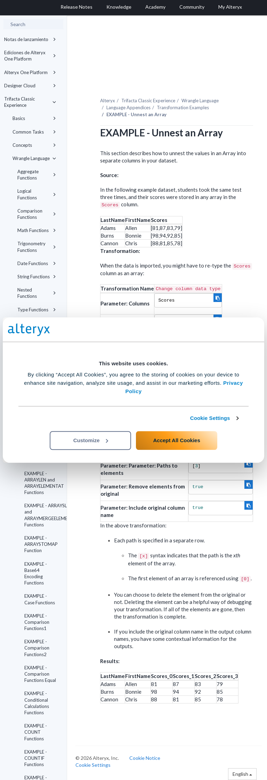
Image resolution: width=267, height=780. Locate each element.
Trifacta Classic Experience (30, 102)
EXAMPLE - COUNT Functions (35, 732)
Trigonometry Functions (36, 247)
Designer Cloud (30, 85)
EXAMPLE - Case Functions (39, 599)
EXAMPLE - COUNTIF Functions (35, 758)
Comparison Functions (36, 214)
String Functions (36, 276)
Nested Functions (36, 293)
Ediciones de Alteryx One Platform (30, 56)
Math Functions (36, 230)
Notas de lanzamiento (30, 39)
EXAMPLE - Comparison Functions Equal (40, 674)
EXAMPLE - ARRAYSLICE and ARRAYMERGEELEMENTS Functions (42, 515)
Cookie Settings (210, 418)
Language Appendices (128, 107)
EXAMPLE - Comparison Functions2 (36, 648)
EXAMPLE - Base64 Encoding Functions (35, 573)
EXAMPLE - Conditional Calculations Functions (36, 703)
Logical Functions (36, 194)
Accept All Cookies (176, 440)
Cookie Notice (144, 758)
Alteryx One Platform (30, 72)
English (242, 774)
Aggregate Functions (36, 175)
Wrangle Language (34, 158)
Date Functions (36, 263)
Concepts (34, 145)
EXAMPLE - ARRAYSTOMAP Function (41, 544)
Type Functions (36, 309)
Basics (34, 118)
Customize (90, 440)
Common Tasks (34, 132)
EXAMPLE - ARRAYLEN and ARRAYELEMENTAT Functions (42, 483)
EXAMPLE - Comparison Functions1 (36, 622)
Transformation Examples (183, 107)
